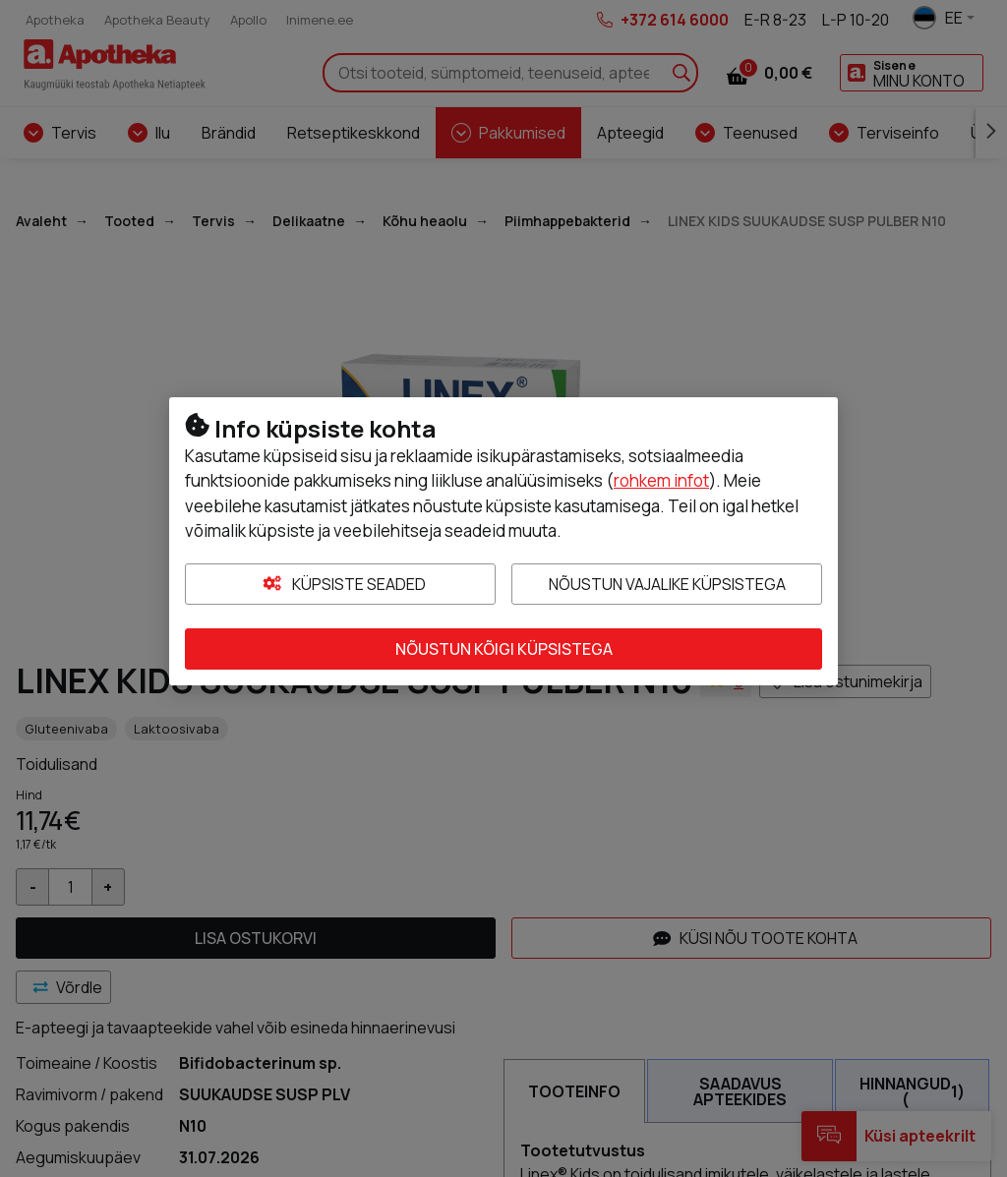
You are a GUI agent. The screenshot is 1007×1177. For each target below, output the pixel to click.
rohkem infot (661, 480)
